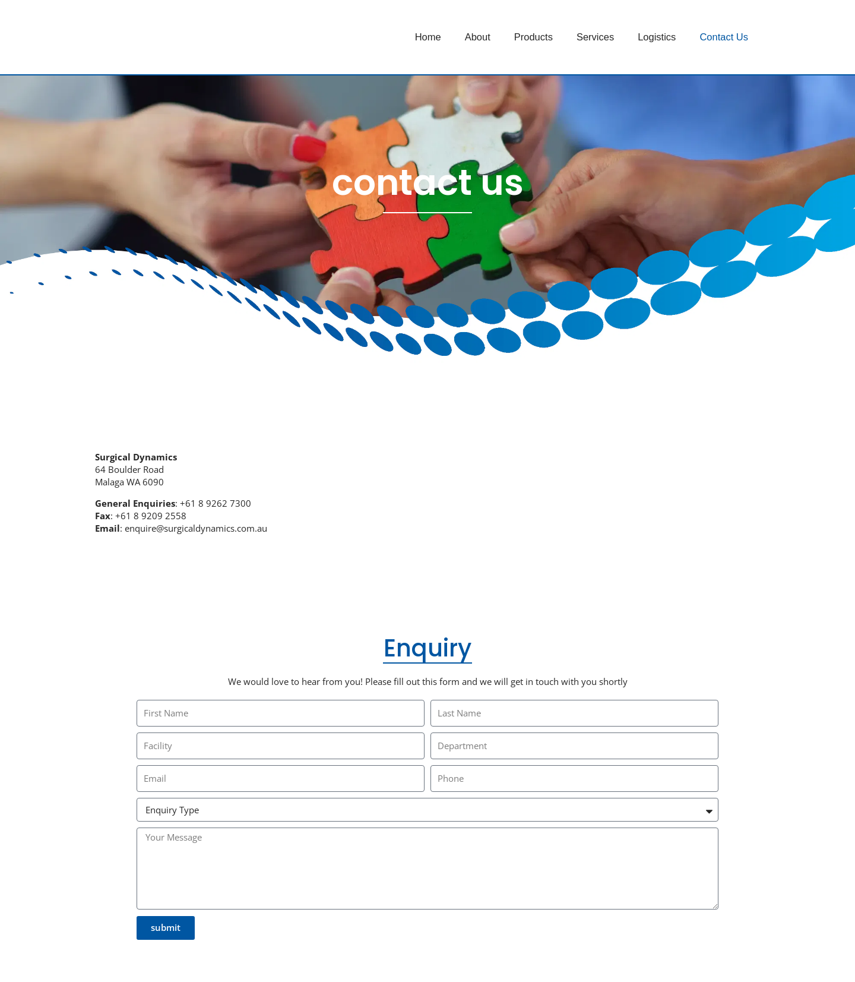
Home (428, 36)
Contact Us (723, 36)
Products (533, 36)
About (477, 36)
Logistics (657, 36)
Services (595, 36)
